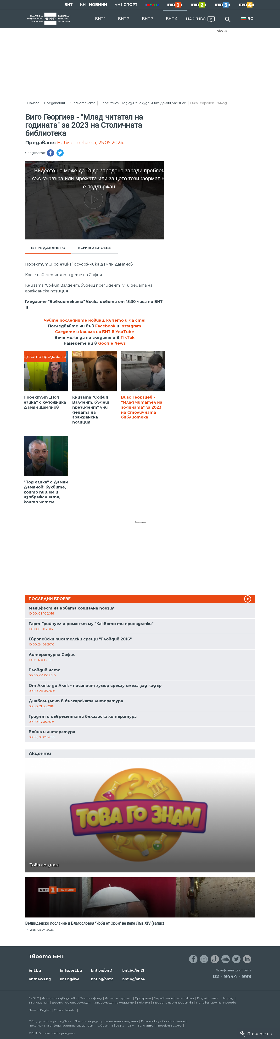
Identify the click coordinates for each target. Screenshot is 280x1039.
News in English (39, 1010)
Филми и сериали (118, 998)
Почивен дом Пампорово (216, 1002)
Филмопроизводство (59, 998)
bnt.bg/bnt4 (133, 979)
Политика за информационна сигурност (61, 1025)
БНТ (68, 4)
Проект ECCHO (169, 1025)
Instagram (130, 326)
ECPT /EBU (145, 1025)
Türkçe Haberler (65, 1010)
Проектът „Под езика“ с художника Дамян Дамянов (143, 103)
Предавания (54, 103)
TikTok (127, 337)
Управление (163, 998)
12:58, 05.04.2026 (41, 929)
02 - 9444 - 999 (232, 976)
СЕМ (131, 1025)
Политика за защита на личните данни (106, 1021)
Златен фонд (91, 998)
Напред (227, 998)
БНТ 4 (171, 19)
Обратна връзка (111, 1025)
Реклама (221, 30)
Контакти (185, 998)
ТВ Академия (39, 1002)
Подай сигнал (207, 998)
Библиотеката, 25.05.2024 (90, 142)
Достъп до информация (71, 1002)
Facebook (105, 326)
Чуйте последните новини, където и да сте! (95, 320)
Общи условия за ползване (50, 1021)
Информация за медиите (114, 1002)
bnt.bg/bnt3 (133, 970)
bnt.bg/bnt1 (101, 970)
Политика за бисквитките (163, 1021)
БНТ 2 (123, 19)
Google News (112, 343)
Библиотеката (82, 103)
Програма (143, 998)
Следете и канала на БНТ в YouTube (94, 332)
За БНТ (34, 998)
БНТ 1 (100, 19)
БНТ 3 (147, 19)
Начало (33, 103)
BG (250, 19)
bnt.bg (35, 970)
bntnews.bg (40, 979)
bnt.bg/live (69, 979)
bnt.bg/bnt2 (102, 979)
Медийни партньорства (173, 1002)
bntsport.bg (71, 970)
